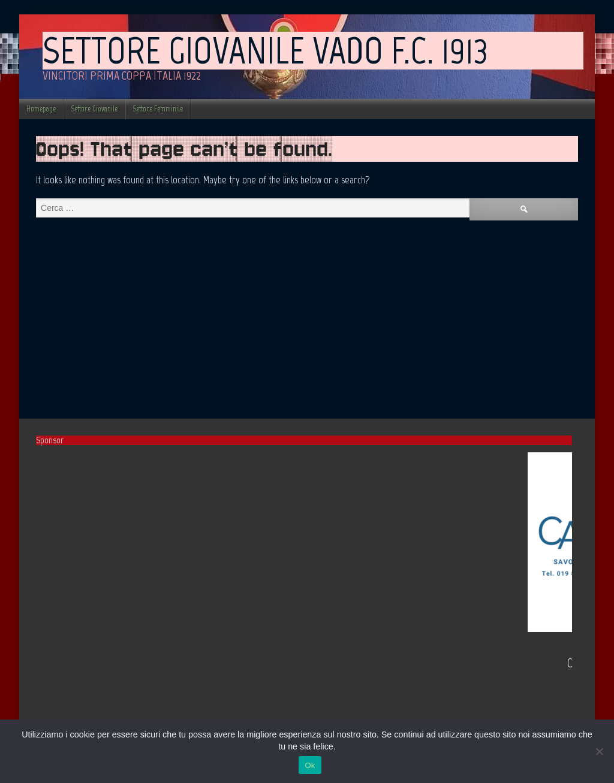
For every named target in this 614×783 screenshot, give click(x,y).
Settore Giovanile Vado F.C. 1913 (265, 50)
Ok (310, 765)
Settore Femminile (158, 108)
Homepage (41, 108)
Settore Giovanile (94, 108)
